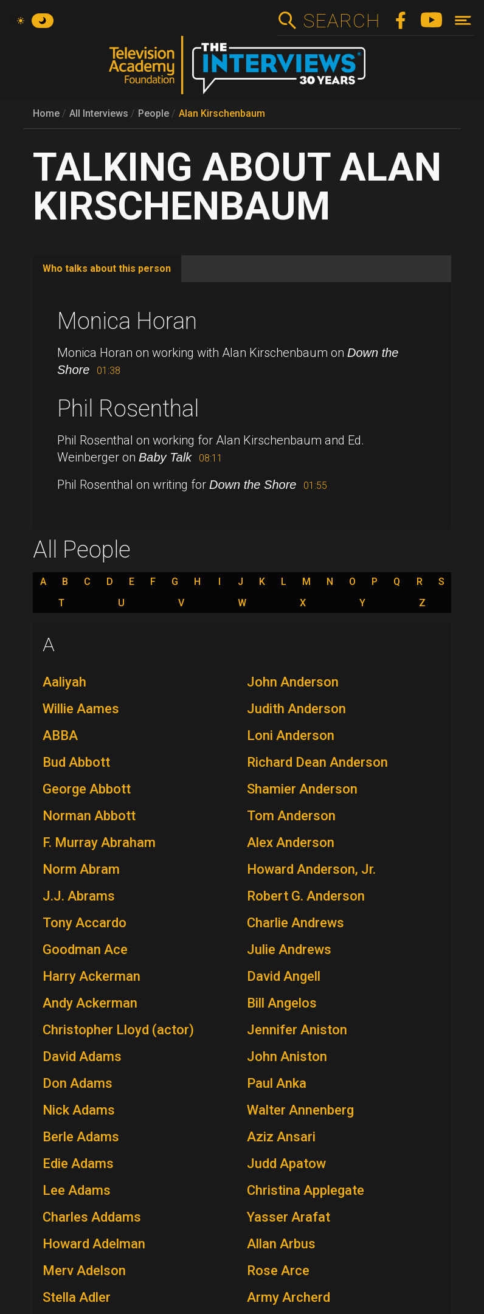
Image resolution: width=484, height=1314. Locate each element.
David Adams (82, 1056)
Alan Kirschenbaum (222, 113)
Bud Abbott (76, 762)
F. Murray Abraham (99, 842)
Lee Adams (77, 1190)
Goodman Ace (85, 949)
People (153, 113)
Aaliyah (64, 682)
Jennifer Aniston (297, 1029)
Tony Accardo (84, 922)
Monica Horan (127, 321)
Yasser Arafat (288, 1217)
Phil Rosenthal (128, 408)
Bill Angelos (282, 1003)
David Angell (283, 976)
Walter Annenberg (300, 1110)
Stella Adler (77, 1297)
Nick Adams (79, 1110)
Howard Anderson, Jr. (311, 869)
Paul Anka (276, 1083)
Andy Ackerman (90, 1003)
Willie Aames (81, 708)
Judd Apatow (286, 1163)
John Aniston (287, 1056)
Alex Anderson (290, 842)
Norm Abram (81, 869)
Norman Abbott (89, 815)
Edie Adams (78, 1163)
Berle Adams (81, 1136)
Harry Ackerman (91, 976)
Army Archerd (288, 1297)
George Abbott (87, 789)
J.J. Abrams (79, 896)
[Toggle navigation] (463, 20)
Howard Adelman (94, 1243)
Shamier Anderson (302, 789)
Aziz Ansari (281, 1136)
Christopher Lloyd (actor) (118, 1029)
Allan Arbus (281, 1243)
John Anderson (293, 682)
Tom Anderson (291, 815)
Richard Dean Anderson (317, 762)
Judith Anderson (296, 708)
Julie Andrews (289, 949)
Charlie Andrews (295, 922)
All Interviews (98, 113)
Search (341, 20)
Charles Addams (92, 1217)
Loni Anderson (290, 735)
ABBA (60, 735)
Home (46, 113)
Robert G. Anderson (306, 896)
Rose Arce (278, 1270)
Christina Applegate (305, 1190)
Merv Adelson (84, 1270)
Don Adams (77, 1083)
